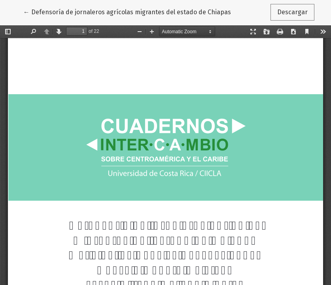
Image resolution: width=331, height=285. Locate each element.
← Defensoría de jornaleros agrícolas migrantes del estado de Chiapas (127, 11)
